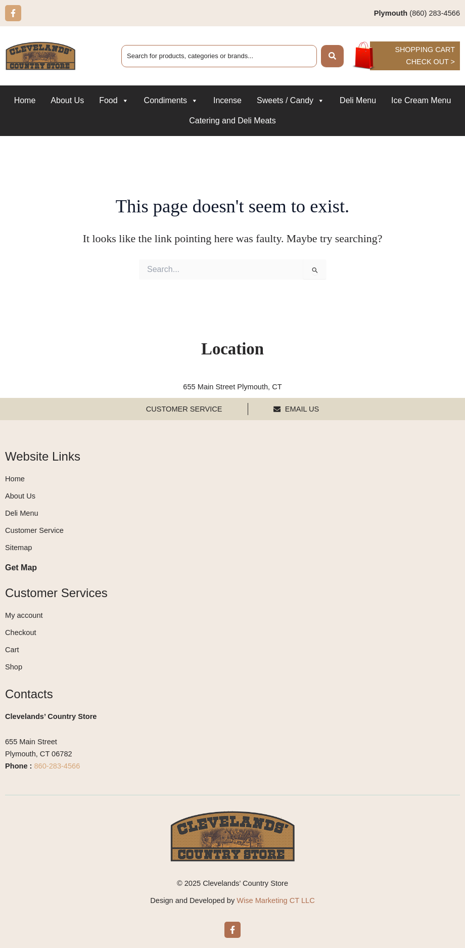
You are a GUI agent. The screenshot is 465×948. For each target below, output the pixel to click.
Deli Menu (358, 101)
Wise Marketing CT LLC (275, 900)
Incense (227, 101)
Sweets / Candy (290, 101)
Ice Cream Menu (421, 101)
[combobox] (219, 56)
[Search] (332, 56)
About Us (67, 101)
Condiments (171, 101)
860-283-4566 (57, 766)
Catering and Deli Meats (232, 121)
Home (25, 101)
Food (113, 101)
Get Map (21, 567)
